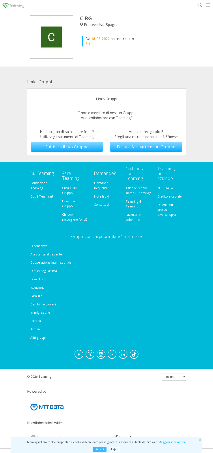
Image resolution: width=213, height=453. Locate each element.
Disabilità (36, 279)
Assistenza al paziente (46, 254)
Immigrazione (40, 312)
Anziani (35, 329)
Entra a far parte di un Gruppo (146, 146)
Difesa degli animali (44, 271)
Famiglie (36, 296)
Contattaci (101, 204)
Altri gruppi (38, 337)
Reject (115, 449)
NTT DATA (165, 188)
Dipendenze (38, 246)
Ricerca (35, 321)
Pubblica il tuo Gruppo (67, 146)
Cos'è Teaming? (41, 196)
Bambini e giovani (43, 304)
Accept (99, 449)
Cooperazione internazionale (50, 262)
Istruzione (37, 287)
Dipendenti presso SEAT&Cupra (166, 210)
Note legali (101, 196)
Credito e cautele (169, 196)
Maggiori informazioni (172, 442)
